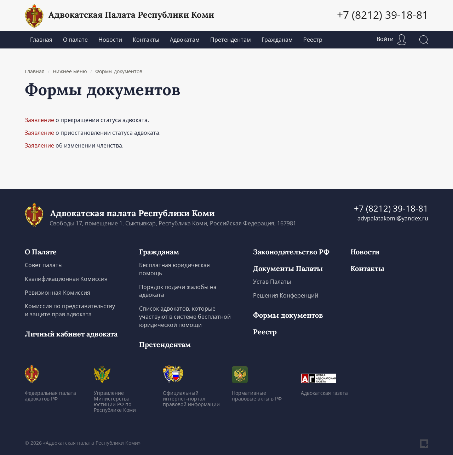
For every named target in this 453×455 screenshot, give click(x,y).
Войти (391, 39)
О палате (75, 40)
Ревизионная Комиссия (57, 292)
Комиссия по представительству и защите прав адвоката (70, 310)
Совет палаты (44, 265)
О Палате (41, 252)
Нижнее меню (70, 71)
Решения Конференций (285, 295)
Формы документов (118, 71)
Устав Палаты (272, 282)
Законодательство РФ (291, 252)
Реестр (312, 40)
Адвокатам (185, 40)
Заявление (39, 120)
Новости (110, 40)
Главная (41, 40)
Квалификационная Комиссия (66, 279)
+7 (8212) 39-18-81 (382, 14)
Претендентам (230, 40)
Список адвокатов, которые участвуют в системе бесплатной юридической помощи (185, 317)
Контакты (146, 40)
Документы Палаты (288, 268)
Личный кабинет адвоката (71, 334)
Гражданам (277, 40)
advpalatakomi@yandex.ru (392, 218)
